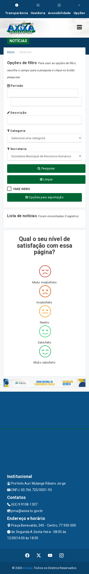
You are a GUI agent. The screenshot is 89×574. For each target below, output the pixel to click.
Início (11, 52)
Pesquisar (46, 168)
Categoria (16, 131)
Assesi (28, 568)
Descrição (16, 112)
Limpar (46, 179)
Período (15, 85)
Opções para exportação (44, 197)
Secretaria (17, 149)
